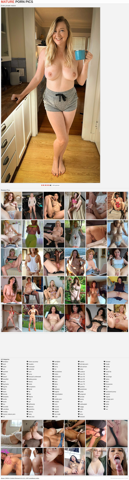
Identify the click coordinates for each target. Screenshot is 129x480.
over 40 (81, 376)
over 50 (81, 379)
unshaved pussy (110, 391)
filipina (30, 396)
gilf (28, 401)
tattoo (106, 379)
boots (3, 401)
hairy (29, 414)
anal (3, 364)
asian (3, 366)
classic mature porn (8, 414)
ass (3, 369)
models (55, 401)
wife (106, 406)
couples (30, 364)
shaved (81, 416)
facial (29, 389)
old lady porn (83, 364)
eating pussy (32, 379)
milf (54, 396)
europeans (31, 386)
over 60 (81, 381)
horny (55, 366)
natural (55, 409)
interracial (56, 376)
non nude (56, 414)
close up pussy (32, 361)
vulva (106, 401)
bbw (3, 374)
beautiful (4, 379)
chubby (4, 411)
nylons (81, 361)
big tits (4, 386)
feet (29, 394)
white (106, 404)
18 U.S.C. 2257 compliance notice (29, 478)
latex (54, 381)
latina (55, 384)
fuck (29, 399)
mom (55, 404)
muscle (55, 406)
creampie (30, 366)
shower (107, 361)
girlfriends (31, 404)
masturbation (57, 394)
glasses (30, 406)
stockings (108, 376)
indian (55, 374)
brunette (4, 406)
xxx (106, 409)
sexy (80, 414)
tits (106, 389)
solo (106, 374)
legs (54, 386)
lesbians (56, 389)
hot (54, 369)
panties (81, 386)
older (80, 369)
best (3, 381)
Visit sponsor (56, 185)
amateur (4, 361)
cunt (29, 371)
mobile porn (57, 399)
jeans (55, 379)
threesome (108, 384)
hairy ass (30, 416)
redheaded (82, 404)
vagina (107, 396)
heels (55, 364)
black (3, 391)
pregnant (82, 394)
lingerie (55, 391)
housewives (57, 371)
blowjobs (5, 396)
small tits (107, 371)
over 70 (81, 384)
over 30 (81, 374)
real (80, 401)
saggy (81, 406)
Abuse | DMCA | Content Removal (10, 478)
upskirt (107, 394)
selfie (80, 409)
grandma (30, 409)
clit (3, 416)
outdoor (81, 371)
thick (106, 381)
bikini (3, 389)
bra (3, 404)
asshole (4, 371)
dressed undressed (34, 376)
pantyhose (82, 389)
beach (4, 376)
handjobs (56, 361)
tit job (106, 386)
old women (82, 366)
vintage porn (109, 399)
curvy (29, 374)
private (81, 396)
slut (106, 369)
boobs (4, 399)
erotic (29, 384)
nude (55, 416)
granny (30, 411)
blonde (4, 394)
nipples (55, 411)
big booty (5, 384)
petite (80, 391)
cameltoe (5, 409)
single (106, 364)
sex (80, 411)
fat (28, 391)
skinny (107, 366)
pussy (81, 399)
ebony (30, 381)
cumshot (30, 369)
